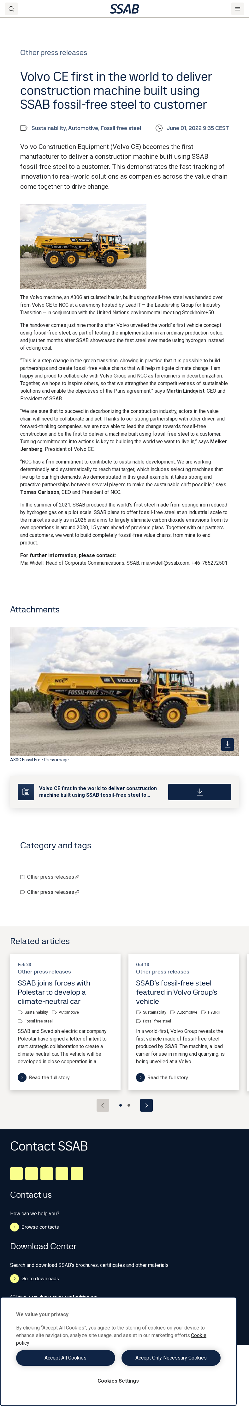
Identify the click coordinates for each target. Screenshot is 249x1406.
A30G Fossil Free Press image (39, 759)
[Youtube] (77, 1173)
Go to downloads (34, 1278)
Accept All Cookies (65, 1358)
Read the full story (44, 1077)
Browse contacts (34, 1227)
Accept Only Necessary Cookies (171, 1358)
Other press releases (53, 877)
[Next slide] (146, 1105)
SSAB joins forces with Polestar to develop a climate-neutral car (54, 992)
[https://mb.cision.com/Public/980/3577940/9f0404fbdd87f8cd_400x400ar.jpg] (227, 744)
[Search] (11, 9)
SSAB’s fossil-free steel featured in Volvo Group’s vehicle (176, 992)
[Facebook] (31, 1173)
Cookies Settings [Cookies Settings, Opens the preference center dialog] (118, 1381)
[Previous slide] (103, 1105)
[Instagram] (46, 1173)
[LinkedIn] (16, 1173)
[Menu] (237, 9)
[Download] (199, 792)
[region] (118, 1351)
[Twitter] (62, 1173)
